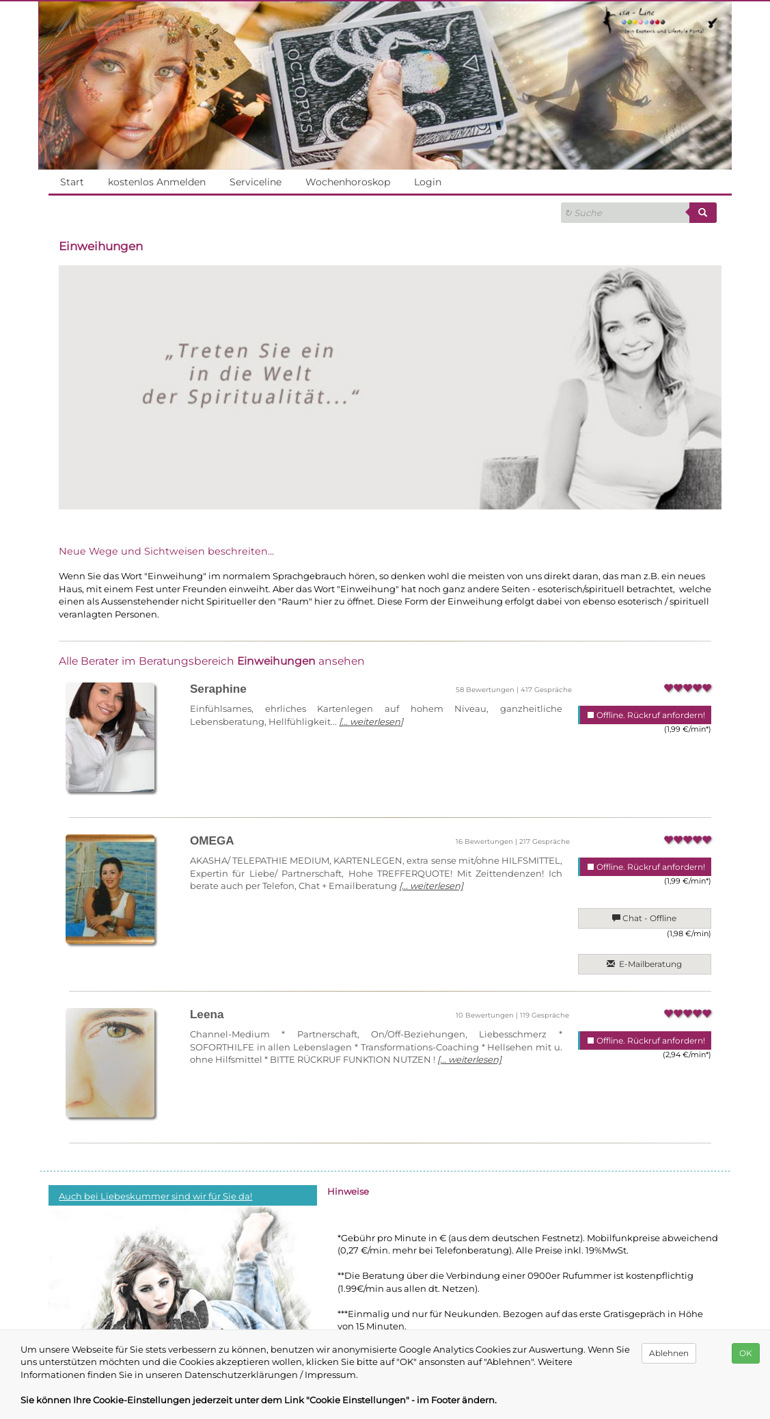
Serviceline (255, 182)
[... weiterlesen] (367, 721)
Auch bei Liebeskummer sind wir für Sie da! (155, 1196)
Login (427, 182)
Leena (207, 1014)
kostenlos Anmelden (156, 182)
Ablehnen (669, 1353)
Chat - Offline (644, 918)
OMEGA (212, 840)
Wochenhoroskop (347, 182)
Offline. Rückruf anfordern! (645, 715)
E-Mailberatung (645, 964)
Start (71, 182)
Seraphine (218, 688)
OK (745, 1353)
